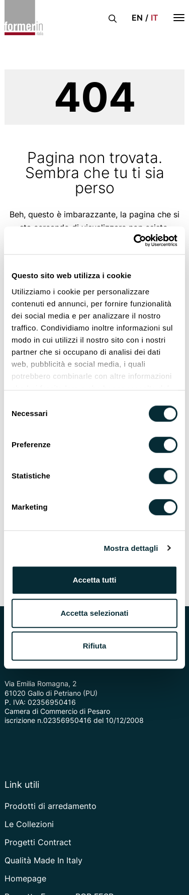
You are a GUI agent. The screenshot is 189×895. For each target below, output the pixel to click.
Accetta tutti (95, 580)
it (154, 18)
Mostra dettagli (131, 548)
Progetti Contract (38, 842)
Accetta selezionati (94, 613)
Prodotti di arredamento (51, 806)
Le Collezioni (29, 824)
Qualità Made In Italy (43, 860)
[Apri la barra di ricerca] (113, 17)
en (137, 18)
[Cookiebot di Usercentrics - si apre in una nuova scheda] (134, 240)
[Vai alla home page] (24, 17)
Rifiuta (95, 645)
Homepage (25, 878)
